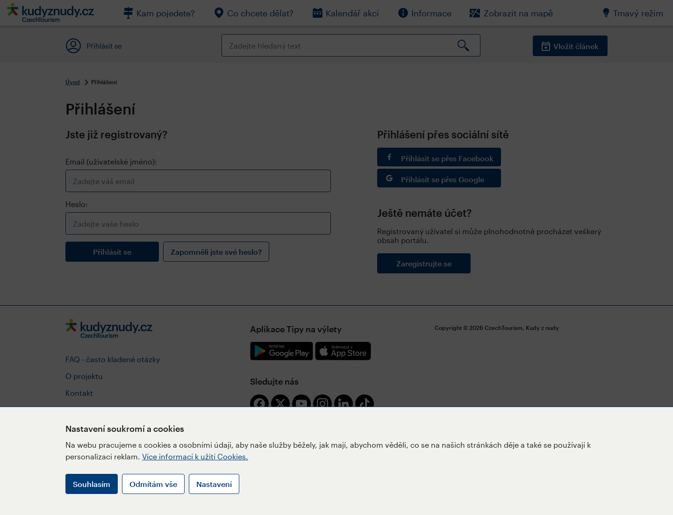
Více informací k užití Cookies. (195, 456)
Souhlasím (91, 483)
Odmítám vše (153, 483)
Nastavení (214, 483)
